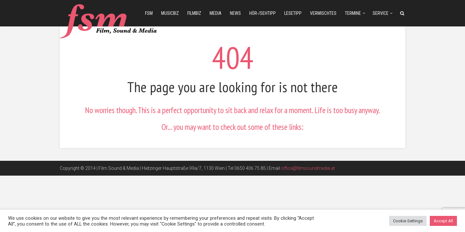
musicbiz (170, 13)
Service (380, 13)
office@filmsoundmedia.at (308, 168)
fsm (149, 13)
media (216, 13)
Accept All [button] (443, 220)
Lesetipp (293, 13)
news (235, 13)
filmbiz (194, 13)
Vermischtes (323, 13)
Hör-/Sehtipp (262, 13)
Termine (353, 13)
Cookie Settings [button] (408, 220)
